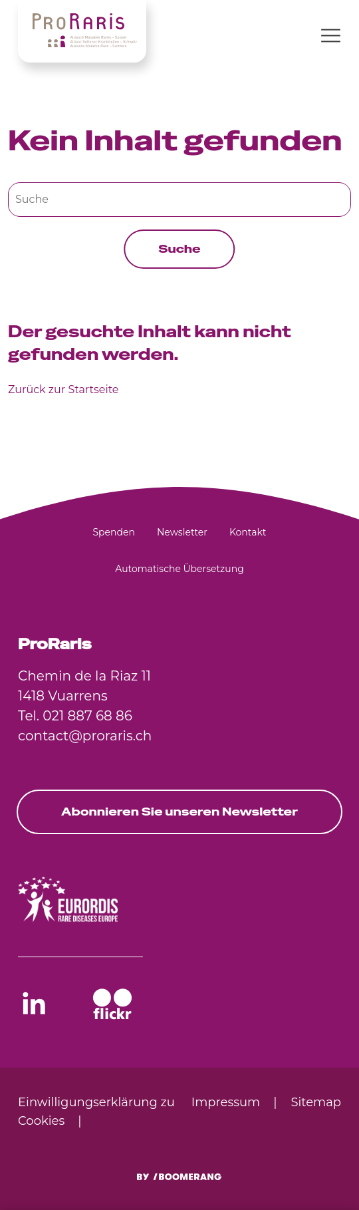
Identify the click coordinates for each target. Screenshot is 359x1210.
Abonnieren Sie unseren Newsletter (179, 811)
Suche (179, 248)
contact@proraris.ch (85, 736)
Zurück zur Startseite (63, 389)
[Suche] (179, 199)
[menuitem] (114, 532)
